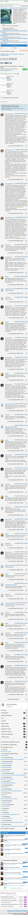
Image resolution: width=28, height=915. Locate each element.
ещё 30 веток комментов (13, 699)
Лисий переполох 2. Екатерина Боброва (12, 849)
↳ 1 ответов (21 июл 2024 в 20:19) (15, 628)
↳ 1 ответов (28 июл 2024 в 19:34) (15, 284)
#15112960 (25, 543)
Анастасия (8, 79)
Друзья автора (13, 723)
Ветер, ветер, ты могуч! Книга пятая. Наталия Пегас (15, 863)
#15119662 (25, 305)
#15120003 (25, 276)
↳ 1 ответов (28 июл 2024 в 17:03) (15, 317)
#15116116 (25, 439)
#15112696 (25, 551)
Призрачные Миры (11, 893)
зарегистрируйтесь (15, 108)
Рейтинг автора (13, 737)
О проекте (9, 910)
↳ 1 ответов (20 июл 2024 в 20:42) (15, 650)
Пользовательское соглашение (22, 910)
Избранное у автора (13, 729)
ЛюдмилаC (7, 244)
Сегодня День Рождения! (15, 828)
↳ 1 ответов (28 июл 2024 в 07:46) (15, 333)
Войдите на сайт (5, 108)
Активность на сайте (13, 731)
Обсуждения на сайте (15, 747)
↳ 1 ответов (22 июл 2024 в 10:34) (15, 608)
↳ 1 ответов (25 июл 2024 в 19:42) (15, 464)
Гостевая (3, 720)
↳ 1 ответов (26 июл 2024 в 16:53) (15, 399)
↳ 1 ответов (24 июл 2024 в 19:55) (15, 502)
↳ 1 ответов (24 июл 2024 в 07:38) (15, 539)
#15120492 (25, 256)
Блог (13, 718)
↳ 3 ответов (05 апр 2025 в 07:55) (15, 213)
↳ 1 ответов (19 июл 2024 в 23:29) (15, 694)
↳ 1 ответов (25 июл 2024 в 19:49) (15, 450)
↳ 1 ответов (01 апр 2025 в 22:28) (15, 240)
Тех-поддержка (24, 911)
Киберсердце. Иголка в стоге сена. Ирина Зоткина (14, 835)
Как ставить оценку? (13, 51)
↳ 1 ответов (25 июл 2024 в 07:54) (15, 492)
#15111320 (25, 573)
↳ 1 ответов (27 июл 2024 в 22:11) (15, 353)
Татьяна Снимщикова (8, 5)
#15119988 (25, 288)
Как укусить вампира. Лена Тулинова (12, 867)
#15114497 (25, 495)
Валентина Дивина (9, 288)
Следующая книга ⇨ (23, 7)
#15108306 (25, 632)
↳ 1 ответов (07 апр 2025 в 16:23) (15, 179)
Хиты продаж (14, 833)
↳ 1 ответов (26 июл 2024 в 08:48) (15, 410)
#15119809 (25, 297)
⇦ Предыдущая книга (13, 7)
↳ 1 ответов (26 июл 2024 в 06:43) (15, 421)
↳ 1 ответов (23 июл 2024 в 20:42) (15, 547)
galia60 (6, 276)
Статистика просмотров (13, 734)
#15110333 (25, 602)
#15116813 (25, 403)
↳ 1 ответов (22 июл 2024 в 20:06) (15, 579)
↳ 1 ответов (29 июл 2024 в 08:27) (15, 252)
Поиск (27, 1)
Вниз (27, 914)
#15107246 (25, 665)
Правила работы (10, 911)
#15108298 (25, 642)
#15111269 (25, 583)
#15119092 (25, 321)
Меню (1, 1)
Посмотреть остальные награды (15, 97)
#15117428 (25, 384)
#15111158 (25, 594)
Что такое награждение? (18, 74)
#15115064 (25, 483)
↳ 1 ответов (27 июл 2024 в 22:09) (15, 369)
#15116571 (25, 414)
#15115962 (25, 467)
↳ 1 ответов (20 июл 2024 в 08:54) (15, 661)
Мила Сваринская (9, 113)
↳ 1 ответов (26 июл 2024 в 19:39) (15, 380)
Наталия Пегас (8, 257)
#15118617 (25, 337)
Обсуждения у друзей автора (15, 744)
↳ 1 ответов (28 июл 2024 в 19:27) (15, 293)
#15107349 (25, 654)
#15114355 (25, 506)
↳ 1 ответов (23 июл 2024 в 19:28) (15, 561)
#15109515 (25, 623)
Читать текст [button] (14, 45)
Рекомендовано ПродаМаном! (15, 860)
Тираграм (7, 414)
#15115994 (25, 454)
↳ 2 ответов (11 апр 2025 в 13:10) (15, 145)
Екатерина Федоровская (11, 426)
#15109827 (25, 612)
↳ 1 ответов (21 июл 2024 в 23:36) (15, 619)
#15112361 (25, 565)
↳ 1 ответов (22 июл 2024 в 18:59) (15, 598)
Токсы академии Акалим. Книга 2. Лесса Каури (14, 853)
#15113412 (25, 533)
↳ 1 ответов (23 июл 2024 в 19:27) (15, 569)
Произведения (13, 713)
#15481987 (25, 149)
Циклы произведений (6, 715)
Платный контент (17, 911)
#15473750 (25, 217)
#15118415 (25, 357)
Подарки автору (13, 726)
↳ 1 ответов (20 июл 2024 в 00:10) (15, 677)
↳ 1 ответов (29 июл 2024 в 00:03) (15, 272)
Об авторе (3, 710)
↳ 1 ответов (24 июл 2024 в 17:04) (15, 529)
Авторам (13, 910)
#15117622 (25, 373)
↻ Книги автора (3, 7)
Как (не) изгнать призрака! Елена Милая (12, 872)
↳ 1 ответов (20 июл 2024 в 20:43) (15, 638)
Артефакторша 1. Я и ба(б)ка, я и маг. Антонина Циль (15, 844)
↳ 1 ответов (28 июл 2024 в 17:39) (15, 301)
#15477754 (25, 183)
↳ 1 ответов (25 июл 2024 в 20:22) (15, 435)
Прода (5, 1)
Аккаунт (25, 1)
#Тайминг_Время (7, 70)
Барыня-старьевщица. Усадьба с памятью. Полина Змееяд (14, 840)
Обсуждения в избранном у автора (15, 742)
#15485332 (25, 113)
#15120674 (25, 244)
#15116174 (25, 425)
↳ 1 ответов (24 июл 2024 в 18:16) (15, 515)
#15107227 (25, 681)
